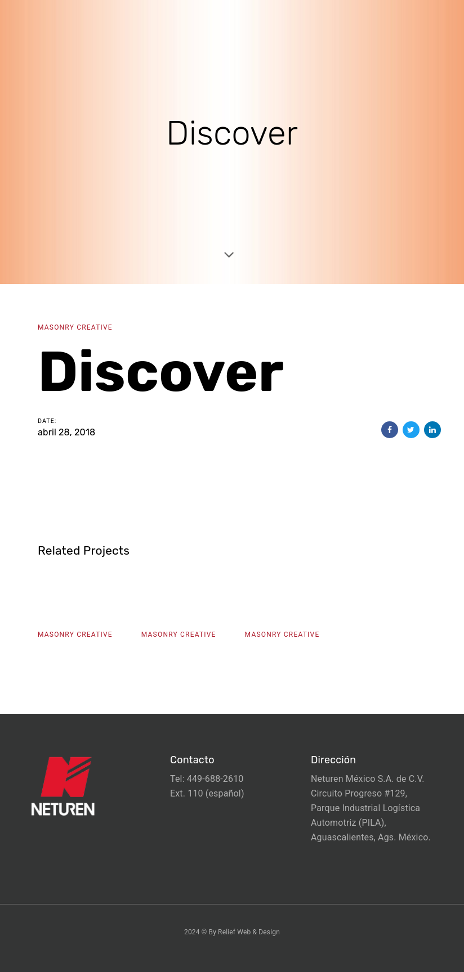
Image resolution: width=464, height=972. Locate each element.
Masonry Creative (75, 327)
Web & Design (258, 932)
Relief (226, 932)
